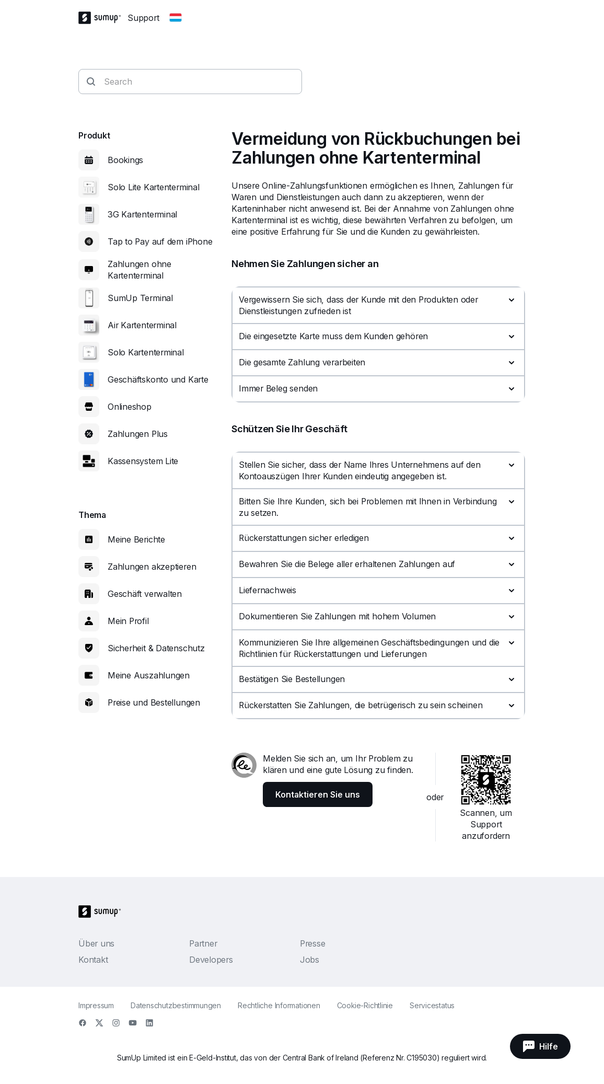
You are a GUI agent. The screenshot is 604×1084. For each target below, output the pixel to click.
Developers (211, 959)
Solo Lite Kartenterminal (154, 187)
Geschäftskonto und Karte (158, 379)
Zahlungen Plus (138, 434)
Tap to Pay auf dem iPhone (160, 241)
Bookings (125, 160)
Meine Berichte (136, 539)
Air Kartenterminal (142, 325)
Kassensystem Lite (143, 461)
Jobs (309, 959)
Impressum (96, 1005)
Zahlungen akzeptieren (152, 566)
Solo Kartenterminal (146, 352)
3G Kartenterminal (142, 214)
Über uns (96, 943)
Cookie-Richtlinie (365, 1005)
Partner (203, 943)
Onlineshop (130, 406)
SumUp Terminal (140, 298)
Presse (313, 943)
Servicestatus (432, 1005)
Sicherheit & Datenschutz (156, 648)
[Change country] (175, 17)
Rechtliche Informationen (279, 1005)
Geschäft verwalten (145, 594)
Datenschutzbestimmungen (176, 1005)
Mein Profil (128, 621)
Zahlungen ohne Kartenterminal (139, 270)
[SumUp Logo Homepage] (102, 18)
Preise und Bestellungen (154, 702)
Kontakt (93, 959)
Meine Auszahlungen (149, 675)
